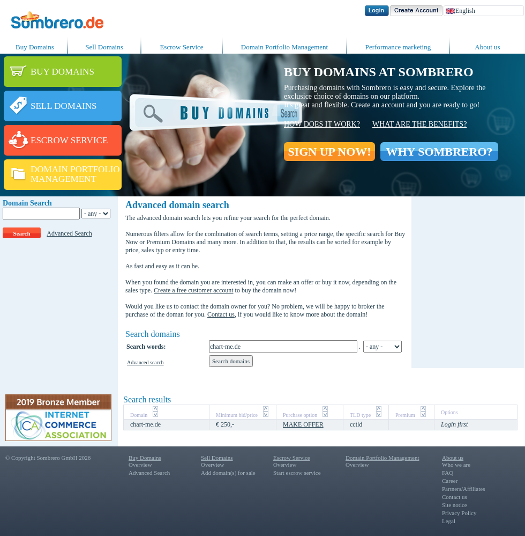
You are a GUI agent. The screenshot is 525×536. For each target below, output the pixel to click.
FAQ (447, 472)
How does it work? (322, 124)
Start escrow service (297, 472)
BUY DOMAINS (62, 72)
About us (487, 47)
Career (450, 481)
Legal (448, 521)
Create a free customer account (194, 290)
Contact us (221, 314)
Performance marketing (398, 47)
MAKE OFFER (303, 424)
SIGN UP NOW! (329, 151)
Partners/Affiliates (463, 489)
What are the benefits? (419, 124)
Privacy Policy (459, 513)
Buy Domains (35, 47)
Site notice (454, 505)
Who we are (456, 464)
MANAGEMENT (63, 179)
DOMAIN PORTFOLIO (75, 169)
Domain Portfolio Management (284, 47)
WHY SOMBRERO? (439, 151)
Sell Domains (104, 47)
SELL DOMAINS (64, 106)
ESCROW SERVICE (69, 140)
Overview (140, 464)
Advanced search (145, 362)
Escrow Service (181, 47)
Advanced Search (69, 233)
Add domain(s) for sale (228, 472)
